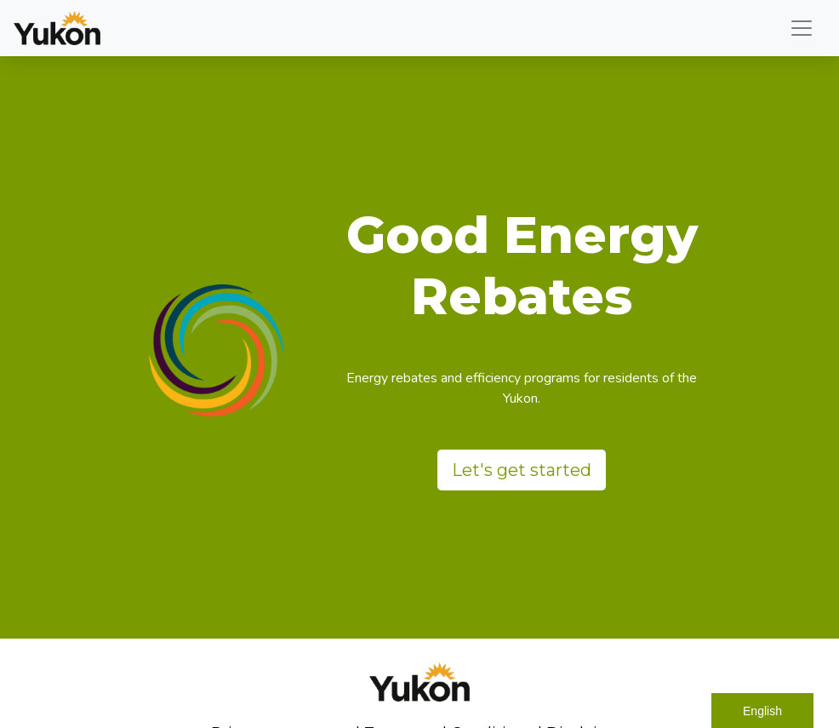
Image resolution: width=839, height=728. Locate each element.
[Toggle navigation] (801, 28)
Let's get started (521, 470)
